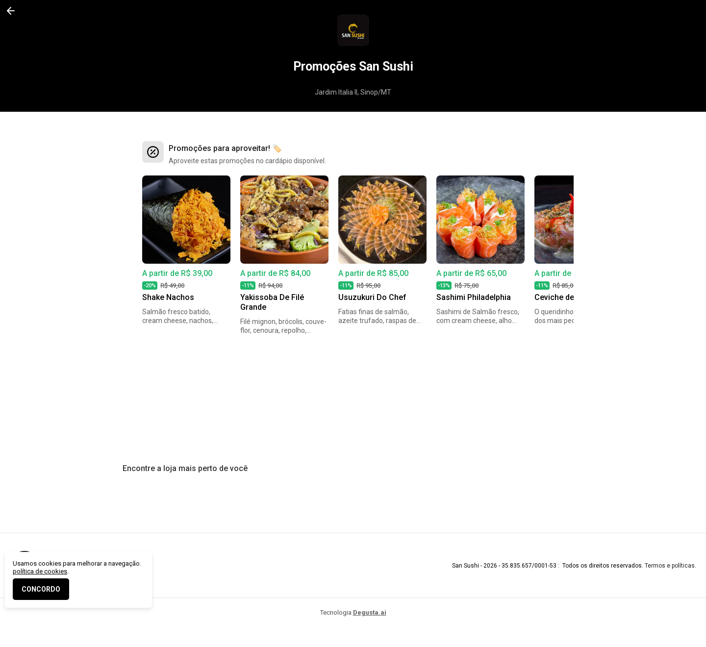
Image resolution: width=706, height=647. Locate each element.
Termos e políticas (670, 565)
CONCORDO (41, 589)
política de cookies (40, 571)
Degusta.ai (369, 612)
